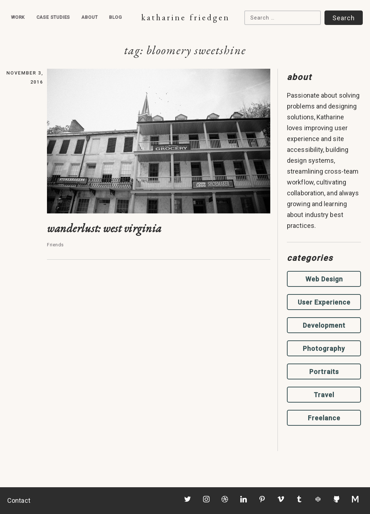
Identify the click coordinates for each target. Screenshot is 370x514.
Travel (324, 395)
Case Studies (53, 17)
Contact (18, 500)
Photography (324, 348)
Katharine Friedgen (185, 17)
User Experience (324, 302)
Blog (115, 17)
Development (324, 325)
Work (18, 17)
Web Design (324, 279)
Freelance (324, 418)
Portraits (324, 371)
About (89, 17)
